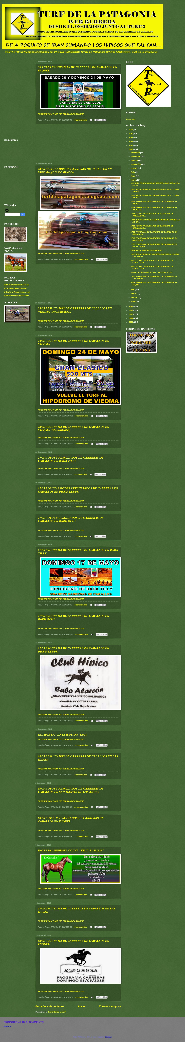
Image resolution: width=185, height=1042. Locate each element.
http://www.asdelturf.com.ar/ (16, 285)
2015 (131, 149)
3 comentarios (80, 775)
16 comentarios (81, 259)
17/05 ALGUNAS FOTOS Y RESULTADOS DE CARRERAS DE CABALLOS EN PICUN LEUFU (78, 490)
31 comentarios (81, 807)
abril (133, 290)
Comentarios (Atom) (56, 1012)
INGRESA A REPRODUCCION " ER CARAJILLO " (71, 850)
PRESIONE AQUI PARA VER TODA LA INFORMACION (61, 114)
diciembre (135, 153)
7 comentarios (80, 536)
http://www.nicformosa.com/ (16, 296)
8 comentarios (81, 416)
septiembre (136, 164)
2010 (131, 322)
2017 (131, 141)
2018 (131, 137)
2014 (131, 306)
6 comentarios (80, 927)
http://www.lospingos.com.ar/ (17, 292)
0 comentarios (80, 120)
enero (133, 301)
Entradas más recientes (49, 1006)
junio (133, 176)
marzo (134, 294)
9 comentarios (80, 474)
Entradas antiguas (110, 1006)
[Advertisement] (78, 143)
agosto (134, 168)
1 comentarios (80, 507)
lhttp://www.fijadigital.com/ (15, 288)
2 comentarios (81, 745)
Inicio (81, 1006)
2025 (131, 130)
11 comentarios (81, 837)
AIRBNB (7, 1026)
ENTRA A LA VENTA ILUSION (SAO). (62, 734)
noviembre (136, 156)
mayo (133, 180)
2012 (131, 314)
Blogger (108, 1037)
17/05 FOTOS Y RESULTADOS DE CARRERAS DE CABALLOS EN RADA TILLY (71, 459)
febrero (134, 298)
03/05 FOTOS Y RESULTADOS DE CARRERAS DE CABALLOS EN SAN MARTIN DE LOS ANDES (71, 790)
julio (133, 172)
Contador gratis (130, 119)
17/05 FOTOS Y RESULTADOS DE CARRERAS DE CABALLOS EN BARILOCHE (71, 519)
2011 (131, 318)
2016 (131, 145)
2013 (131, 310)
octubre (134, 160)
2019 (131, 134)
